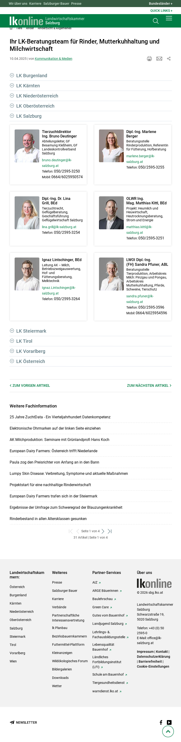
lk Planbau (59, 628)
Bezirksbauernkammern (69, 636)
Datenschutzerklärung (153, 656)
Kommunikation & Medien (53, 58)
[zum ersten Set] (71, 531)
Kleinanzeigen (62, 653)
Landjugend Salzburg (107, 623)
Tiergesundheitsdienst (108, 683)
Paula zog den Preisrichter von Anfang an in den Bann (54, 462)
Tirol (13, 645)
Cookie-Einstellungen (153, 666)
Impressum (145, 651)
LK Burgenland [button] (31, 75)
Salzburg (16, 628)
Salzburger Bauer (56, 3)
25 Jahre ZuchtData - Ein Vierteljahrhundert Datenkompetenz (60, 417)
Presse (76, 3)
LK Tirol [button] (24, 341)
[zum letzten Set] (110, 531)
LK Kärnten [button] (28, 86)
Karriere (35, 3)
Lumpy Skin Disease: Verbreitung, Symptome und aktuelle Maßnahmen (69, 473)
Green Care (100, 607)
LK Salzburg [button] (28, 116)
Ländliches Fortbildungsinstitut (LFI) (106, 662)
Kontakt (162, 651)
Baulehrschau (102, 599)
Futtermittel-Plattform (68, 644)
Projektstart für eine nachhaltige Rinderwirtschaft (50, 485)
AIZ (94, 582)
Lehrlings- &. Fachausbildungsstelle (108, 634)
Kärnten (15, 603)
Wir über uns (18, 3)
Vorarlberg (17, 653)
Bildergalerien (62, 669)
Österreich (17, 587)
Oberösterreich (20, 620)
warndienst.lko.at (105, 691)
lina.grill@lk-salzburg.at (59, 227)
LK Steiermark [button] (31, 331)
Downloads (60, 678)
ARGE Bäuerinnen (105, 591)
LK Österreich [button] (30, 361)
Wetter (57, 686)
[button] (169, 21)
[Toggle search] (156, 23)
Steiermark (17, 636)
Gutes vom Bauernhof (108, 615)
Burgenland (18, 595)
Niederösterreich (22, 611)
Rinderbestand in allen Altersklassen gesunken (48, 518)
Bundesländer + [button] (161, 3)
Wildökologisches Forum (70, 661)
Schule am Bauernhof (108, 674)
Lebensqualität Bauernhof (103, 647)
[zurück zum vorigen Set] (78, 531)
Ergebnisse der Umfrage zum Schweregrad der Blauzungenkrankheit (66, 507)
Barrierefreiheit (150, 661)
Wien (13, 661)
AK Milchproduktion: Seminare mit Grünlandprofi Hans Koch (59, 439)
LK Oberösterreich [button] (35, 106)
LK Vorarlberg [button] (30, 351)
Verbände (59, 607)
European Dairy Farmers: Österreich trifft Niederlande (53, 451)
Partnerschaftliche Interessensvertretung (68, 617)
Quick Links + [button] (161, 10)
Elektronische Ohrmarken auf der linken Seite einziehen (55, 428)
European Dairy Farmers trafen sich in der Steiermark (53, 496)
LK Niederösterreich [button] (37, 96)
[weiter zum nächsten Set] (103, 531)
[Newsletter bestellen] (23, 722)
